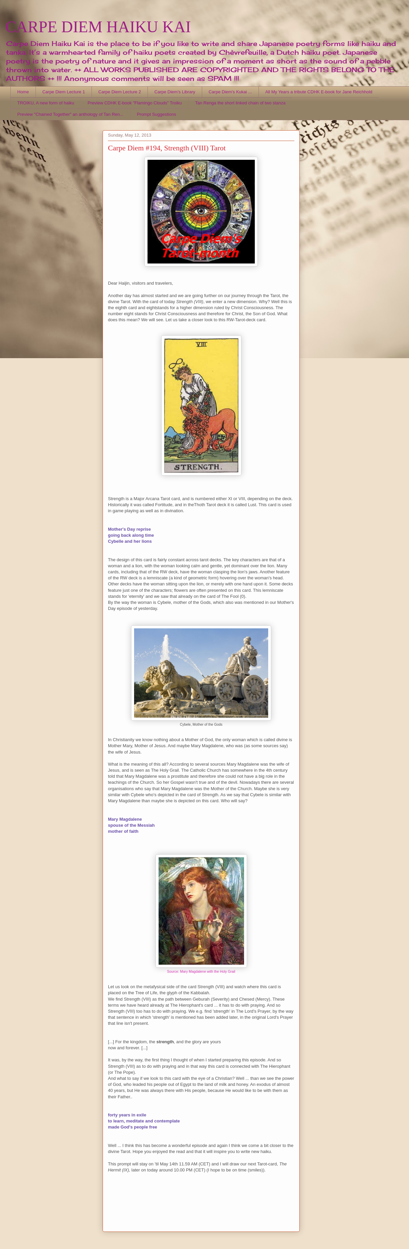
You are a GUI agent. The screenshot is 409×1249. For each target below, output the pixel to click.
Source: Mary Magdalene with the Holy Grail (201, 971)
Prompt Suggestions (156, 114)
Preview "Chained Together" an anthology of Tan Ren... (70, 114)
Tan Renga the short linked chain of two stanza (240, 102)
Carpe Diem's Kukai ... (230, 91)
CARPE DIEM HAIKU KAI (98, 27)
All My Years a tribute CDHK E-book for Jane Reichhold (318, 91)
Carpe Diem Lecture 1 (63, 91)
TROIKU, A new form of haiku (45, 102)
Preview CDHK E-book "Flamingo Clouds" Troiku (134, 102)
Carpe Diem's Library (175, 91)
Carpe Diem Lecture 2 (119, 91)
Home (23, 91)
